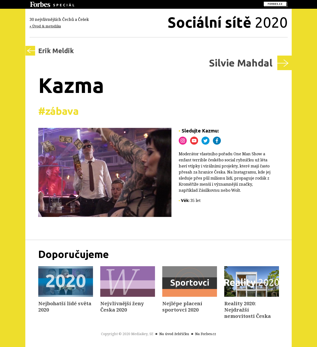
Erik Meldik (56, 50)
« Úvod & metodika (45, 26)
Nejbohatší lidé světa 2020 (64, 306)
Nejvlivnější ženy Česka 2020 (122, 306)
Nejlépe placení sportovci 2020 (182, 306)
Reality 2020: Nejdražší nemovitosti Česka (247, 309)
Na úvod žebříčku (174, 333)
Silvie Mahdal (240, 62)
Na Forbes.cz (205, 333)
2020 (228, 22)
